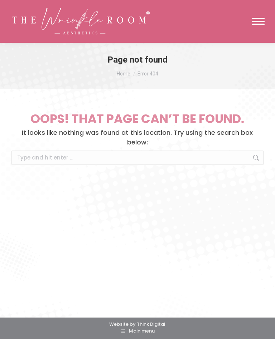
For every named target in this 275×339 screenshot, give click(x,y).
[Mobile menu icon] (258, 21)
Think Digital (151, 324)
